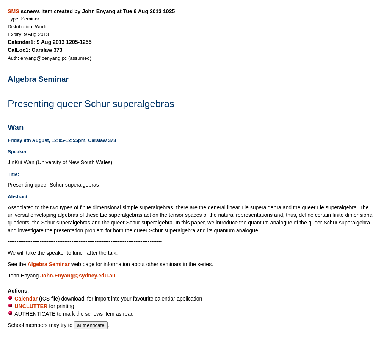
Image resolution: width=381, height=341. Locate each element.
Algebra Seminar (49, 264)
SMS (13, 11)
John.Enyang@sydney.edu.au (77, 275)
